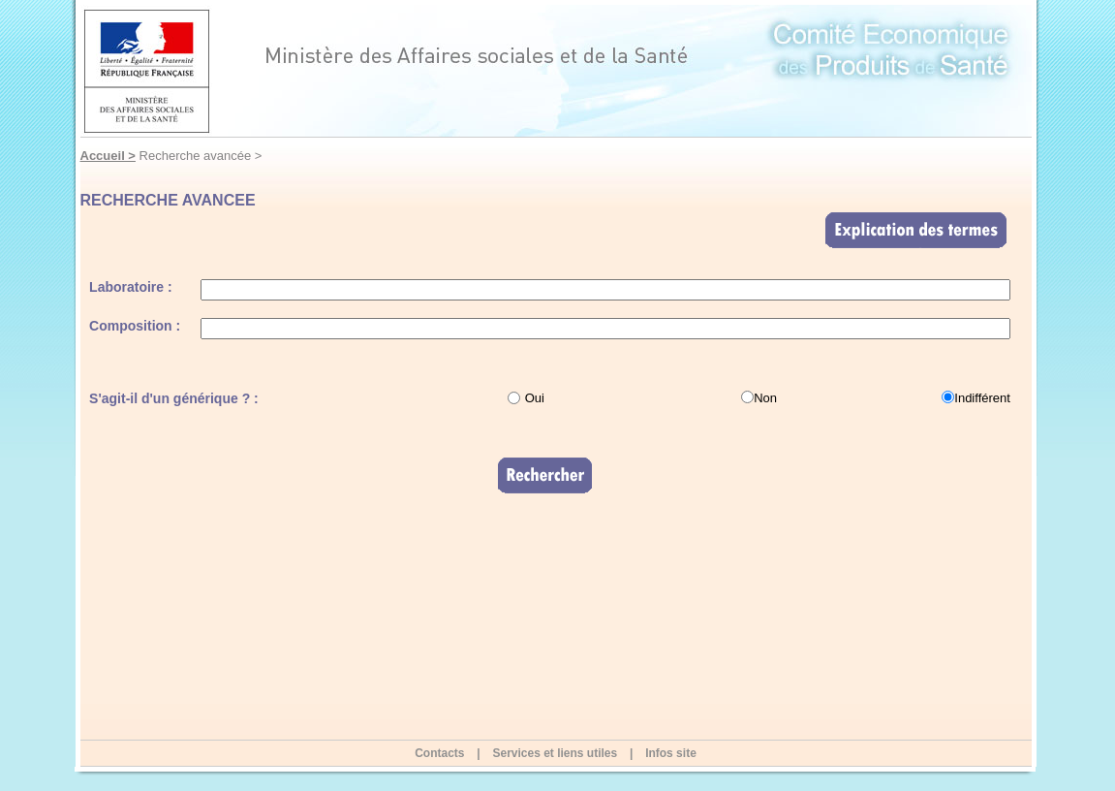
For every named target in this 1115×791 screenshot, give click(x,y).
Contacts (439, 753)
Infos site (671, 753)
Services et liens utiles (554, 753)
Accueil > (108, 155)
